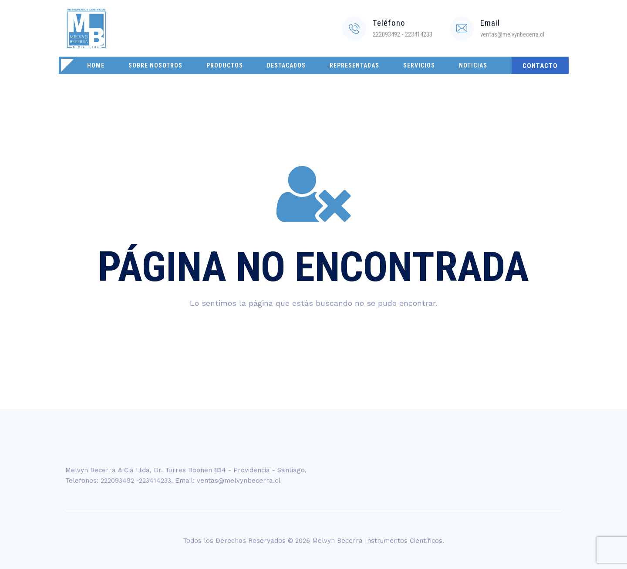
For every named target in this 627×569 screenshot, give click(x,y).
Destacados (286, 65)
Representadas (354, 65)
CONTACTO (540, 66)
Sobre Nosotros (155, 65)
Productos (224, 65)
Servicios (419, 65)
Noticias (473, 65)
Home (95, 65)
